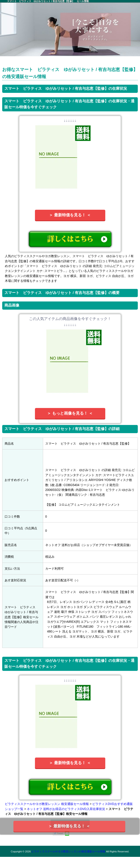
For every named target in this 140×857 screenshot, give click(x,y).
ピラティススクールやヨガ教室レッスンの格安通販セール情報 (68, 851)
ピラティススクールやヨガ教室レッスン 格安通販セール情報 (47, 804)
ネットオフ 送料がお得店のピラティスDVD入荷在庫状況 (66, 809)
